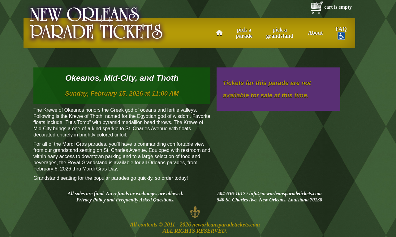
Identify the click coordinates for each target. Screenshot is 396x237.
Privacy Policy (91, 199)
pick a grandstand (279, 33)
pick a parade (244, 33)
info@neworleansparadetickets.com (285, 193)
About (315, 33)
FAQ (341, 33)
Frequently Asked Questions (144, 199)
